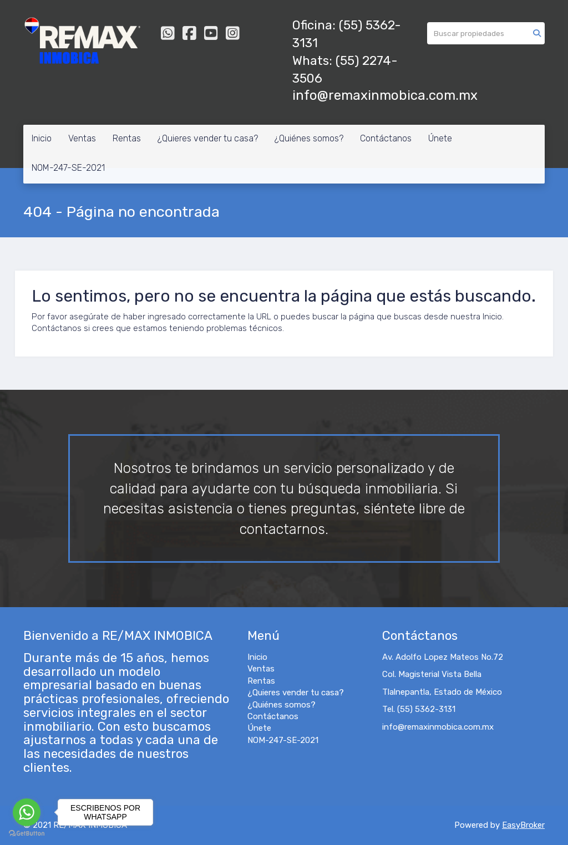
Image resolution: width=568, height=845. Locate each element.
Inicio (42, 138)
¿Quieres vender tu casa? (208, 138)
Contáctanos (386, 138)
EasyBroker (523, 825)
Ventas (82, 138)
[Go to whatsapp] (26, 812)
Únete (440, 138)
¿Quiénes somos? (309, 138)
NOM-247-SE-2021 (68, 167)
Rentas (127, 138)
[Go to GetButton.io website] (26, 833)
